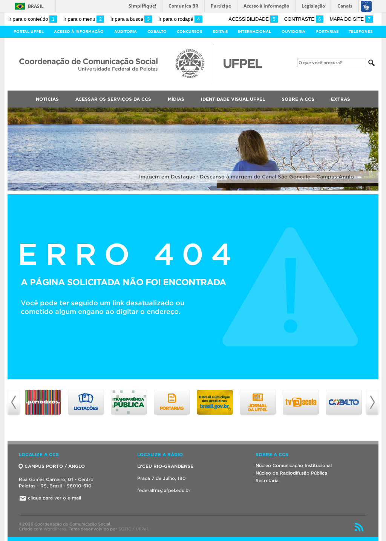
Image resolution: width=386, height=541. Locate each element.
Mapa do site (351, 19)
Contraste (303, 19)
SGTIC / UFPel (133, 529)
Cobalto (157, 31)
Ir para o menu (83, 19)
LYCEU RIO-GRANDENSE (165, 466)
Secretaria (267, 480)
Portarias (327, 31)
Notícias (47, 99)
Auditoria (125, 31)
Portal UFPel (29, 31)
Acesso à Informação (79, 31)
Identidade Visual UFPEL (233, 99)
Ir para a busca (131, 19)
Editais (220, 31)
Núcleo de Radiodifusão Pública (291, 472)
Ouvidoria (293, 31)
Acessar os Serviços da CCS (113, 99)
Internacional (254, 31)
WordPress (54, 529)
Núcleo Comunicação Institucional (294, 465)
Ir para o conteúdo (32, 19)
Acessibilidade (253, 19)
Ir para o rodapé (180, 19)
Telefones (360, 31)
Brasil (36, 6)
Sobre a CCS (298, 99)
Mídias (176, 99)
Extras (340, 99)
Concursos (189, 31)
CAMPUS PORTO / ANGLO (52, 466)
